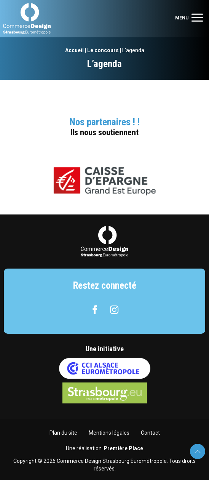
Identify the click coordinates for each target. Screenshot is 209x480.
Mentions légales (109, 433)
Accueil (74, 50)
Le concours (103, 50)
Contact (150, 433)
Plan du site (63, 433)
